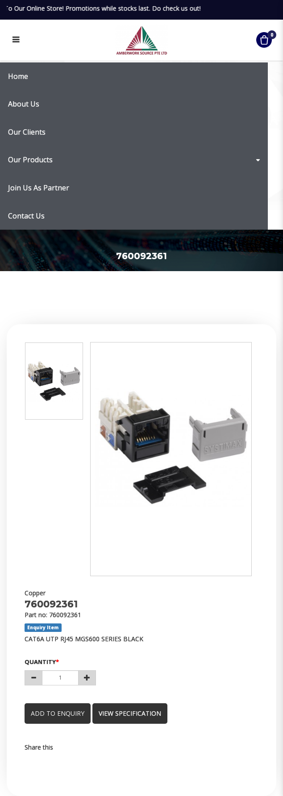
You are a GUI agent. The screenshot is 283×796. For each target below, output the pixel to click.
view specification (130, 713)
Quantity (40, 662)
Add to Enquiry (57, 713)
